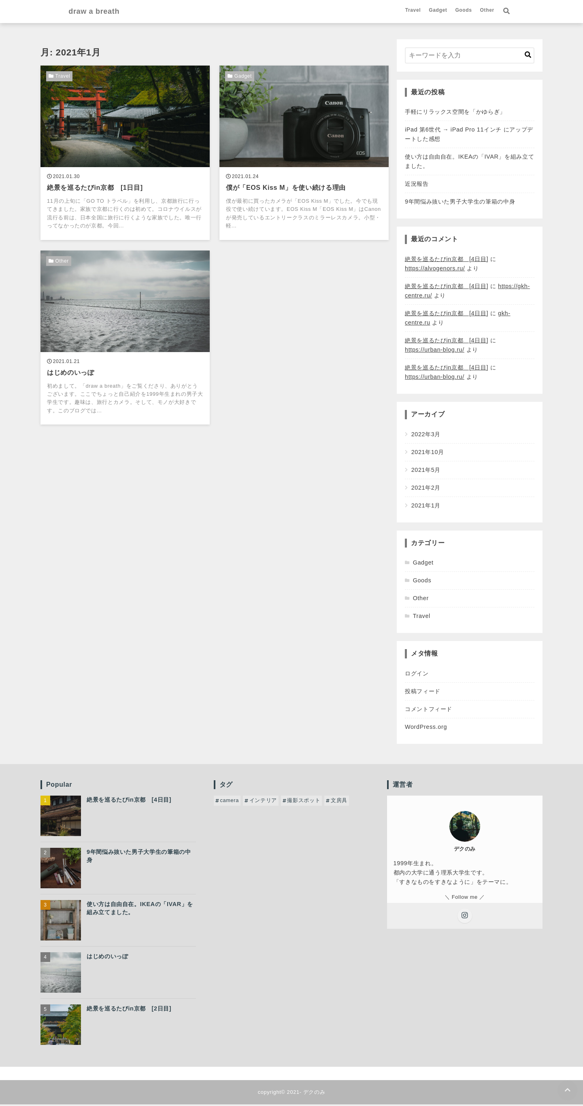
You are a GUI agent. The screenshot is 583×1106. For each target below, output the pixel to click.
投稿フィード (422, 692)
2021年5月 (426, 471)
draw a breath (67, 12)
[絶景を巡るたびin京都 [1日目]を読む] (125, 154)
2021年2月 (426, 489)
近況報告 (417, 185)
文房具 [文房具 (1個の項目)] (339, 802)
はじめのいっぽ (107, 958)
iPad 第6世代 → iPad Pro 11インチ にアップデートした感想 (469, 135)
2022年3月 (426, 435)
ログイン (417, 674)
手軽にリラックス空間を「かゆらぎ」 (455, 113)
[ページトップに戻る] (567, 1090)
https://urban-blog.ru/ (434, 351)
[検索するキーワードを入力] (469, 57)
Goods (491, 11)
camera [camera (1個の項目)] (229, 802)
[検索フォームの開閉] (534, 12)
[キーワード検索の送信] (528, 57)
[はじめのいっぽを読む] (125, 340)
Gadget (466, 11)
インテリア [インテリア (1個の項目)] (263, 802)
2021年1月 (426, 506)
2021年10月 (427, 453)
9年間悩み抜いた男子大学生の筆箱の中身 (460, 203)
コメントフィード (428, 710)
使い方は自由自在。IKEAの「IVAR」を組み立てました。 (469, 163)
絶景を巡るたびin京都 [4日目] (446, 260)
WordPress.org (426, 728)
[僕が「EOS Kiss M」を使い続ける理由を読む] (304, 154)
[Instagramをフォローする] (464, 917)
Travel (441, 11)
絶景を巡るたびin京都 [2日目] (129, 1010)
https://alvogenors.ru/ (435, 269)
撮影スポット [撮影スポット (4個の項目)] (303, 802)
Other (515, 11)
